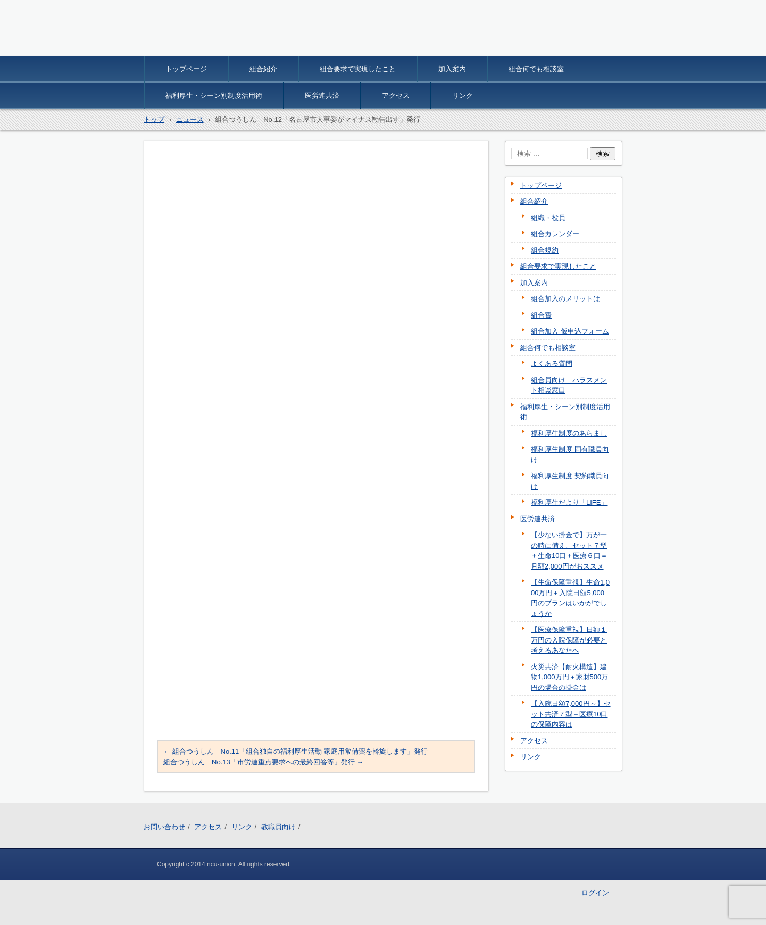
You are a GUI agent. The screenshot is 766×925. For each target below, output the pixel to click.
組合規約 (545, 250)
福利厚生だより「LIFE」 (569, 502)
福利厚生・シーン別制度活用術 (213, 95)
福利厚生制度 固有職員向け (570, 454)
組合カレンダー (555, 234)
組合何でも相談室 (536, 69)
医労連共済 (322, 95)
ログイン (595, 893)
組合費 (541, 315)
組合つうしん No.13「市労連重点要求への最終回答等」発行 (263, 762)
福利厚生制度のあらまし (569, 433)
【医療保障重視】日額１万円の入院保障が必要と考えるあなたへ (569, 640)
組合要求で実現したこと (358, 69)
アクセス (396, 95)
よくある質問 (551, 364)
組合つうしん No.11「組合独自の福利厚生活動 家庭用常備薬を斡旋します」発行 (295, 751)
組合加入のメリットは (565, 299)
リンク (462, 95)
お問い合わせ (164, 827)
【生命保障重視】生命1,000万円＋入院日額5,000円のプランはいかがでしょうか (570, 598)
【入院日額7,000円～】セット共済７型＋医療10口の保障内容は (571, 713)
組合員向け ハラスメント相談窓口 (569, 385)
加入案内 (452, 69)
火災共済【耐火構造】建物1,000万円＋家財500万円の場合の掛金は (569, 677)
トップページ (186, 69)
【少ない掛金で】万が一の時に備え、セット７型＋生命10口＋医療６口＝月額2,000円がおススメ (569, 550)
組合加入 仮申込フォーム (570, 331)
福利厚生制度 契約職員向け (570, 481)
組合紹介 (263, 69)
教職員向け (278, 827)
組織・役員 (548, 218)
